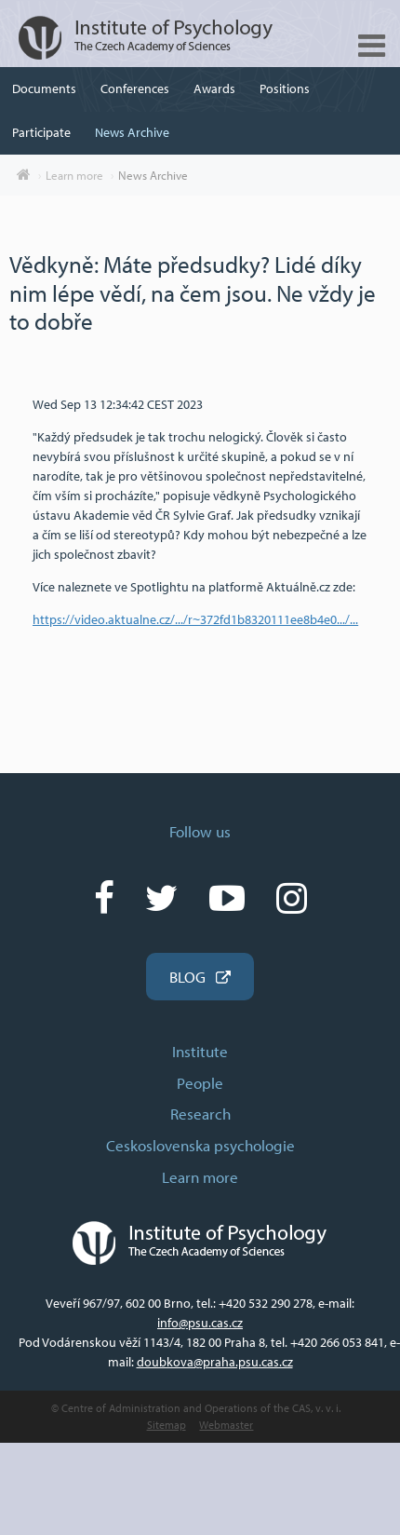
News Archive (132, 132)
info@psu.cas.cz (200, 1322)
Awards (214, 88)
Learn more (74, 175)
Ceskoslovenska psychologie (200, 1145)
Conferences (134, 88)
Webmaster (226, 1425)
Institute (200, 1051)
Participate (41, 132)
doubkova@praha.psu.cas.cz (215, 1361)
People (200, 1083)
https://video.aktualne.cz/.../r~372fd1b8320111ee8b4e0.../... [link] (195, 619)
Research (200, 1113)
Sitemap (166, 1425)
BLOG (187, 976)
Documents (44, 88)
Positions (285, 88)
